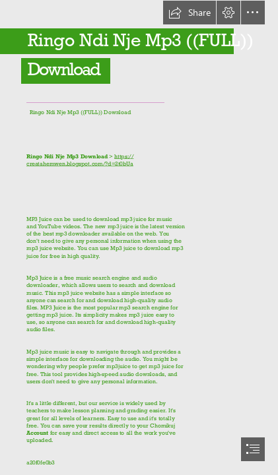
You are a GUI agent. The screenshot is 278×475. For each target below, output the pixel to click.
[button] (189, 12)
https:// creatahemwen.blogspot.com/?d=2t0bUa (79, 159)
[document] (139, 237)
